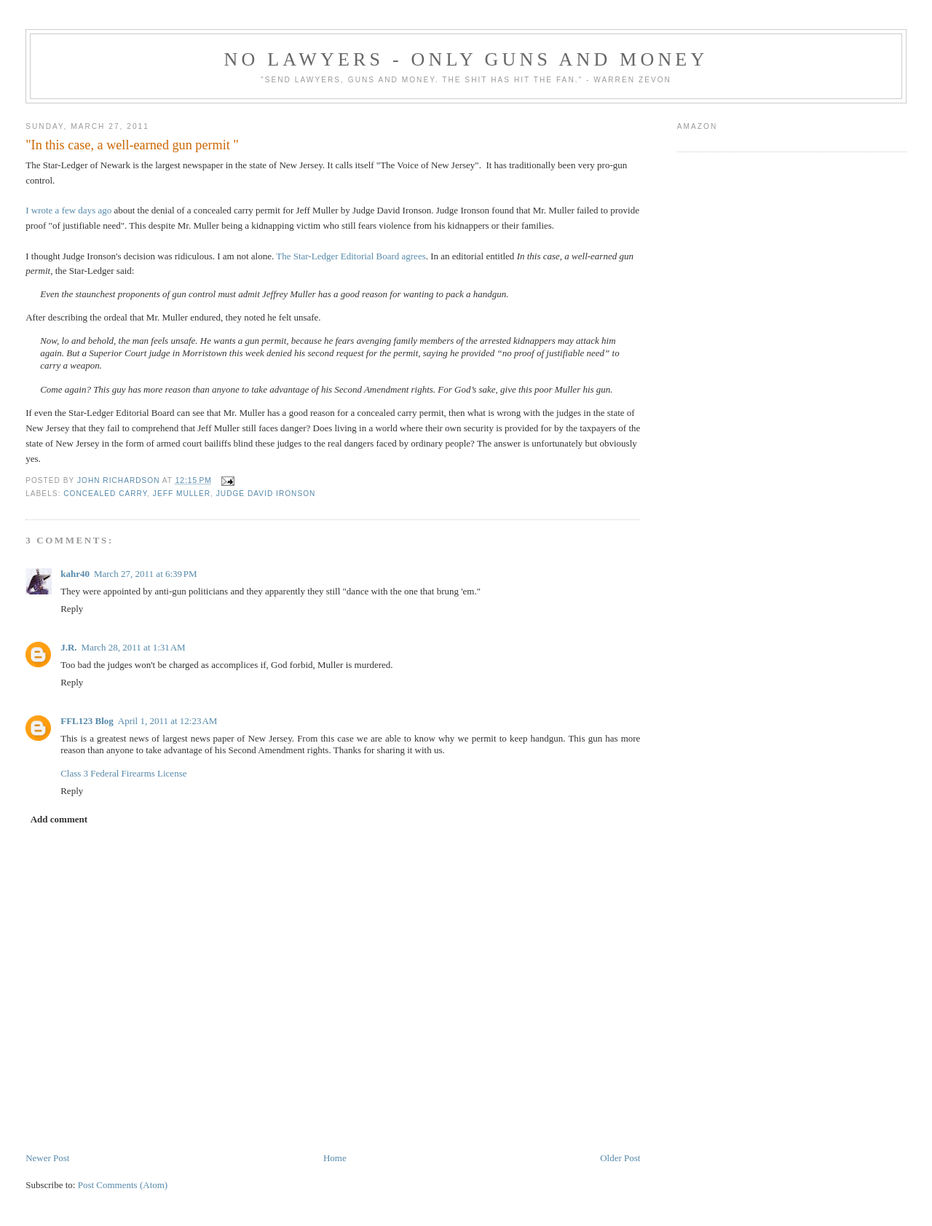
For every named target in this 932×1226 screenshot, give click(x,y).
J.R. (68, 647)
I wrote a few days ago (68, 210)
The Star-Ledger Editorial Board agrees (351, 256)
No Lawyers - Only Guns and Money (466, 59)
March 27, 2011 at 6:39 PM (145, 573)
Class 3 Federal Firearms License (123, 773)
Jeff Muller (181, 494)
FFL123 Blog (87, 720)
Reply (71, 608)
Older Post (620, 1157)
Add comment (59, 819)
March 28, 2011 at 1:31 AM (134, 647)
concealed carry (105, 494)
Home (335, 1157)
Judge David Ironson (266, 494)
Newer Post (47, 1157)
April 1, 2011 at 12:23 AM (168, 720)
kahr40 (75, 573)
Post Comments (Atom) (123, 1184)
